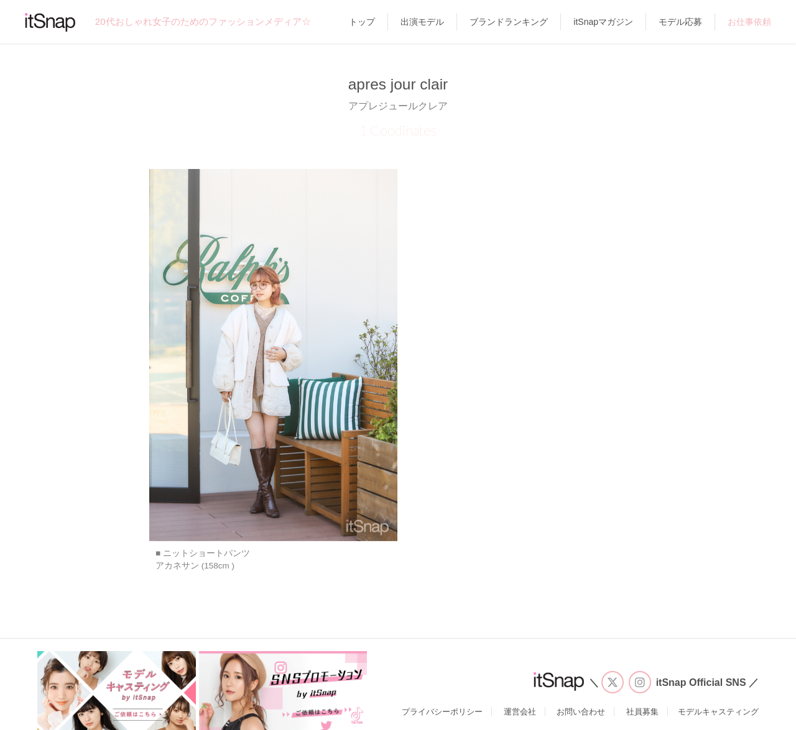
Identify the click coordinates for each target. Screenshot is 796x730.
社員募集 (642, 711)
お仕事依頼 (749, 22)
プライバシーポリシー (442, 711)
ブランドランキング (509, 22)
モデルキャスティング (718, 711)
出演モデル (422, 22)
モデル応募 (680, 22)
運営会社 (520, 711)
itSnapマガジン (603, 22)
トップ (362, 22)
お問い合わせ (581, 711)
